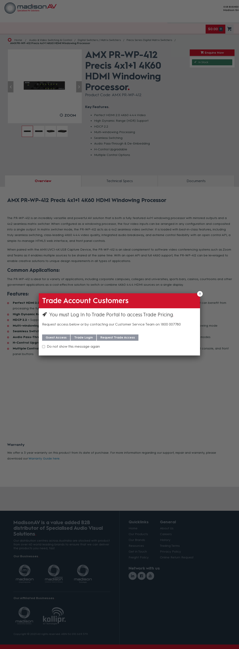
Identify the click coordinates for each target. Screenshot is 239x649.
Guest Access (56, 337)
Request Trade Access (117, 337)
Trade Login (83, 337)
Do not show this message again (73, 346)
